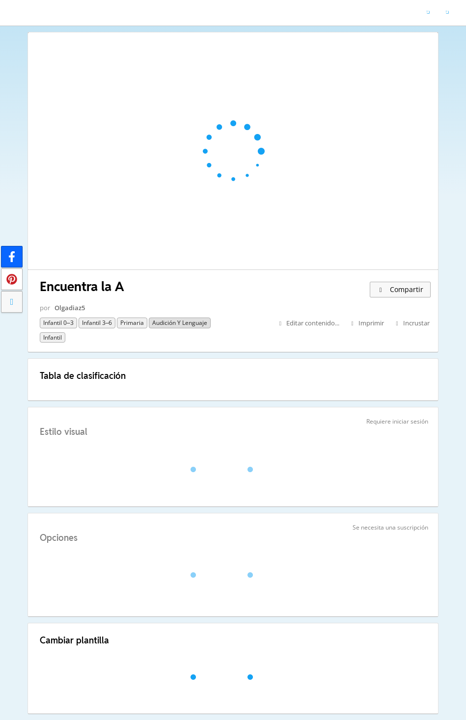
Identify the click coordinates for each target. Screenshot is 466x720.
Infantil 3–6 (97, 323)
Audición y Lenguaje (179, 323)
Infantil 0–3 (58, 323)
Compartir (400, 289)
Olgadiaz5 (70, 307)
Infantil (52, 337)
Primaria (132, 323)
